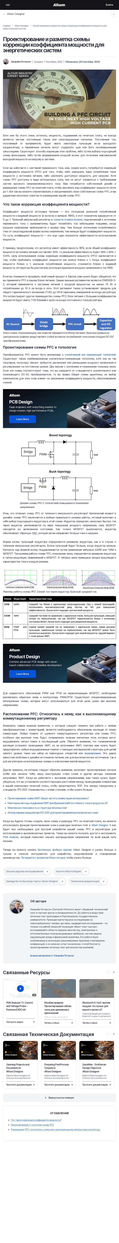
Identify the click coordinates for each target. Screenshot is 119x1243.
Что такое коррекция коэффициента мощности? (47, 204)
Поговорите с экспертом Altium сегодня (44, 857)
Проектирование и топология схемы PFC (32, 1124)
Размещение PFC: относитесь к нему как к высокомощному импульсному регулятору (55, 1129)
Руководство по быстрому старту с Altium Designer (32, 880)
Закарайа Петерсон (21, 61)
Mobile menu (8, 5)
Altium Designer (14, 13)
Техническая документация (85, 880)
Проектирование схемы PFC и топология (40, 347)
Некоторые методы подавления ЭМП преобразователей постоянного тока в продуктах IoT (61, 802)
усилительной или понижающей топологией (89, 354)
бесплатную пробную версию (55, 849)
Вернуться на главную (61, 1097)
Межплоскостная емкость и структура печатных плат (39, 807)
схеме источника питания (68, 219)
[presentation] (113, 971)
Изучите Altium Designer (68, 871)
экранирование (92, 753)
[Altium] (59, 5)
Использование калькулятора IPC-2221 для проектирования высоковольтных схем (56, 812)
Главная (6, 26)
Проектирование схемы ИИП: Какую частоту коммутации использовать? (50, 798)
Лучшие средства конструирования (24, 871)
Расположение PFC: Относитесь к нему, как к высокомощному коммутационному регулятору (59, 716)
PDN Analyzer (11, 836)
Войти (109, 4)
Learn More (22, 419)
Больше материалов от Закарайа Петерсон (52, 955)
